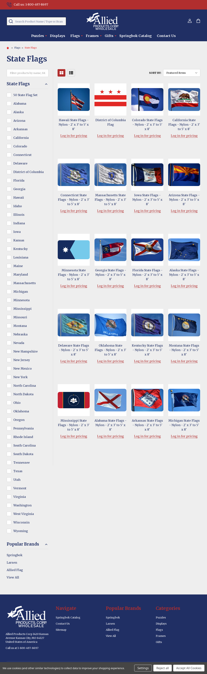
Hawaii (18, 197)
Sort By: (155, 73)
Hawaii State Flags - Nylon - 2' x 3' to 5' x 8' (74, 124)
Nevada (18, 343)
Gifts (109, 36)
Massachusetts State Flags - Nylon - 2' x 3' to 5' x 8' (110, 199)
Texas (17, 471)
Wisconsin (21, 522)
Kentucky (20, 249)
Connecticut (22, 155)
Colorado (20, 146)
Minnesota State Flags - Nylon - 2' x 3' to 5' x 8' (73, 274)
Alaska (18, 112)
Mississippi (22, 309)
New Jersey (21, 360)
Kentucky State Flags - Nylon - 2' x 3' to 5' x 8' (147, 350)
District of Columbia (28, 172)
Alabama (19, 103)
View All (13, 577)
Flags (75, 36)
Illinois (19, 214)
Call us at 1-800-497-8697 (22, 648)
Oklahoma (21, 411)
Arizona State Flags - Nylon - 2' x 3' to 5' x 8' (184, 199)
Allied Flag (15, 570)
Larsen (12, 562)
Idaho (17, 206)
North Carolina (24, 385)
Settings (143, 668)
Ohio (17, 403)
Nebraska (20, 334)
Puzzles (37, 36)
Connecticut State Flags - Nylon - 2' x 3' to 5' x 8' (73, 199)
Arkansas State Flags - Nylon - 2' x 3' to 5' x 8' (147, 425)
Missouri (20, 317)
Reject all (162, 668)
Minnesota (21, 300)
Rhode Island (23, 437)
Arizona (19, 120)
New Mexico (22, 368)
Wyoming (20, 531)
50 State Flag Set (25, 95)
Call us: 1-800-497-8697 (27, 4)
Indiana (19, 223)
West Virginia (23, 514)
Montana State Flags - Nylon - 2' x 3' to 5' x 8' (184, 350)
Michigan (20, 291)
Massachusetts (24, 283)
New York (20, 377)
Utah (16, 479)
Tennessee (21, 462)
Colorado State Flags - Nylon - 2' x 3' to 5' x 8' (147, 124)
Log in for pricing (73, 136)
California (21, 138)
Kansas (18, 240)
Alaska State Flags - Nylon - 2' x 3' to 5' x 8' (184, 274)
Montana (20, 326)
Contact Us (166, 36)
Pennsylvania (23, 428)
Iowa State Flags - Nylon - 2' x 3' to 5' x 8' (147, 199)
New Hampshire (25, 351)
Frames (92, 36)
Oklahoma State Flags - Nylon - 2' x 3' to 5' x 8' (110, 350)
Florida (18, 180)
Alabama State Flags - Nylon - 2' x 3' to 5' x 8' (110, 425)
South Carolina (24, 445)
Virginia (19, 497)
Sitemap (61, 629)
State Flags (27, 83)
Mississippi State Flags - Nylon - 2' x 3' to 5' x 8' (73, 425)
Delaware (20, 163)
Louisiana (20, 257)
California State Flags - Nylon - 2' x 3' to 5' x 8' (184, 124)
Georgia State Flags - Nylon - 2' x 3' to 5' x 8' (110, 274)
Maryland (20, 274)
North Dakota (23, 394)
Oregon (19, 420)
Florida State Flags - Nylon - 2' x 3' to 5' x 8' (147, 274)
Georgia (19, 189)
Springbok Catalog (135, 36)
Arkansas (20, 129)
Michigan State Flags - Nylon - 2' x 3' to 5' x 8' (184, 425)
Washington (22, 505)
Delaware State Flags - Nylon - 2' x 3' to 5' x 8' (73, 350)
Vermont (19, 488)
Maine (18, 266)
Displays (57, 36)
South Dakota (23, 454)
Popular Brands (27, 544)
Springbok (14, 555)
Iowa (17, 232)
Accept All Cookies (188, 668)
